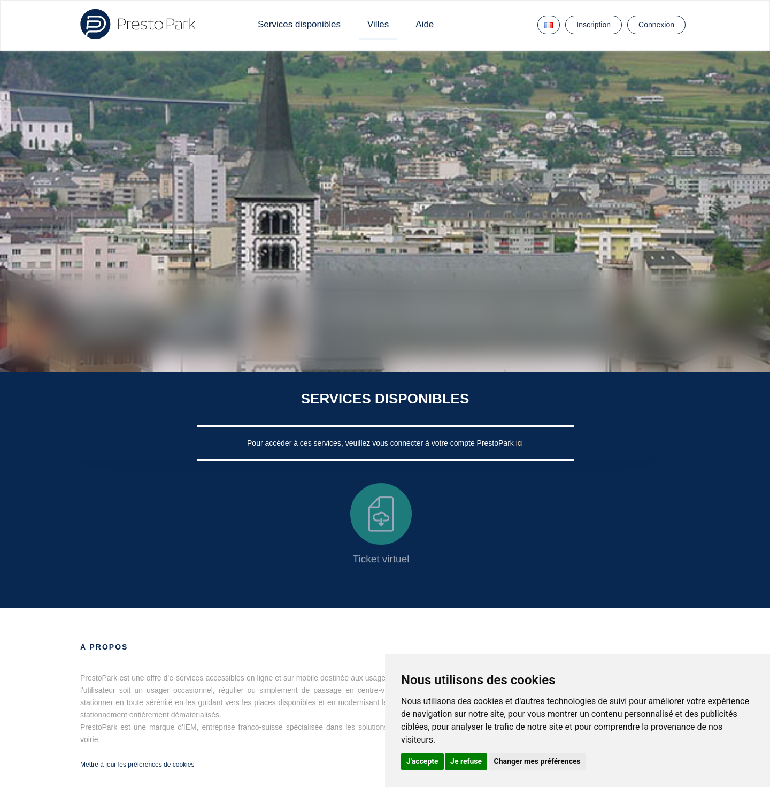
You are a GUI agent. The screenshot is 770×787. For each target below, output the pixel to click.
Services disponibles (299, 24)
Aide (424, 24)
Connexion (656, 24)
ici (519, 443)
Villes (378, 24)
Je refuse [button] (466, 761)
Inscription (593, 24)
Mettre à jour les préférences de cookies (137, 764)
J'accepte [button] (422, 761)
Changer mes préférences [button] (537, 761)
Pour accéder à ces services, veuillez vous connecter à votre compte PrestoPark (381, 443)
